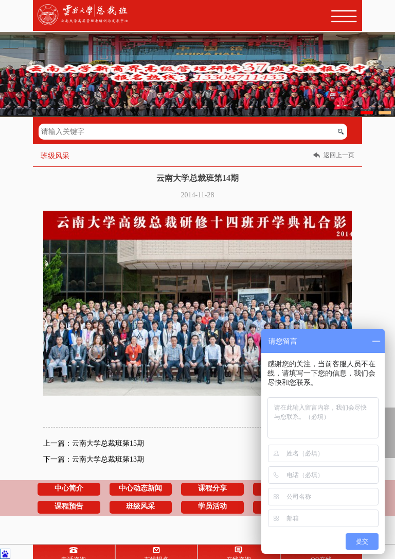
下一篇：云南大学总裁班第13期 (93, 459)
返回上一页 (339, 155)
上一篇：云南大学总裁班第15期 (93, 443)
